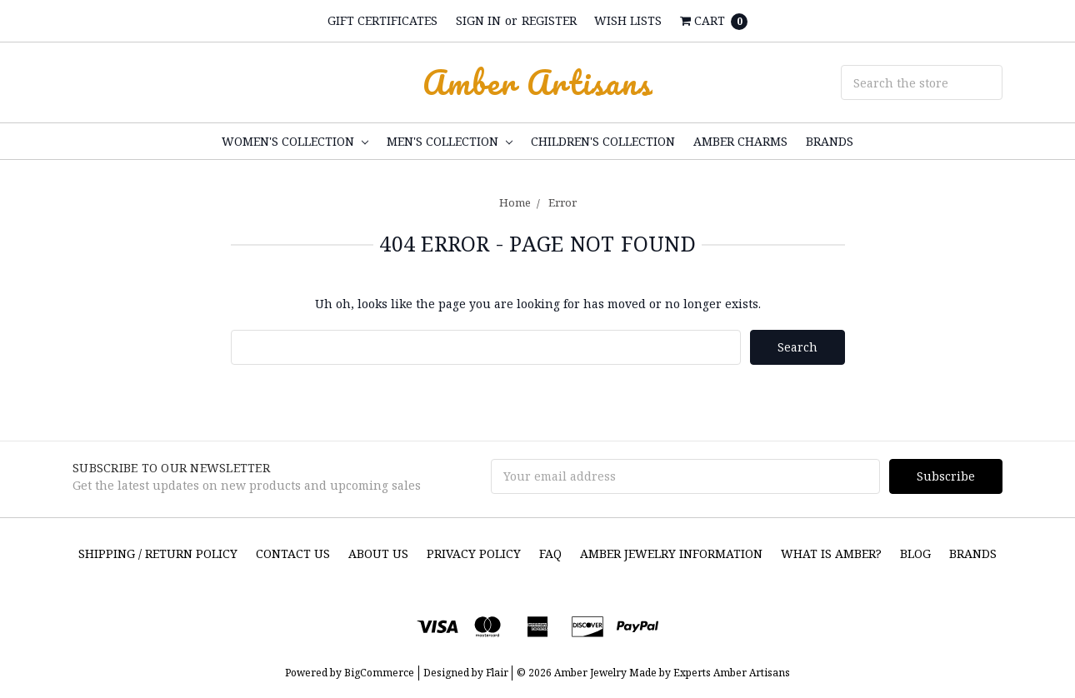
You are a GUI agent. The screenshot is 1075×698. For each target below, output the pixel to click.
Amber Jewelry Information (671, 553)
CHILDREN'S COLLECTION (603, 141)
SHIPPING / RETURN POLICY (158, 553)
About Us (378, 553)
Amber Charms (740, 141)
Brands (829, 141)
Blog (915, 553)
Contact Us (293, 553)
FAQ (550, 553)
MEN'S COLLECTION (449, 141)
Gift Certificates (383, 20)
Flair (497, 673)
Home (515, 202)
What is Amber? (831, 553)
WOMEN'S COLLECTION (295, 141)
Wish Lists (628, 20)
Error (562, 202)
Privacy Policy (474, 553)
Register (549, 20)
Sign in (478, 20)
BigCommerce (379, 673)
